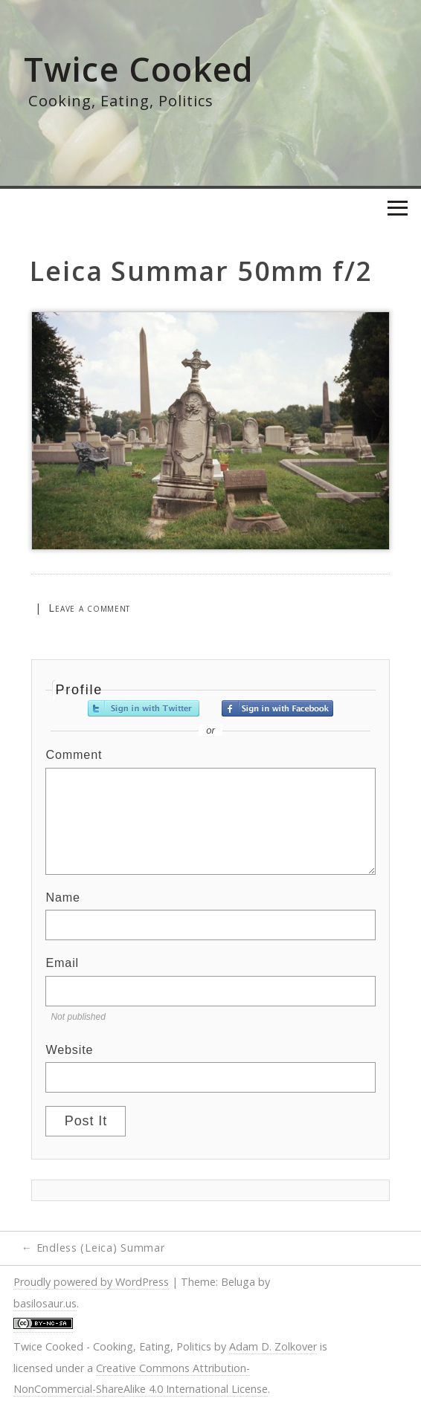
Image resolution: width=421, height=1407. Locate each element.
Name (62, 897)
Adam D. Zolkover (273, 1346)
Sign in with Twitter (143, 708)
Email (62, 962)
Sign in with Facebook (277, 708)
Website (69, 1049)
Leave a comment (89, 608)
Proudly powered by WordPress (91, 1282)
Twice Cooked (139, 68)
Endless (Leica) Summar (93, 1248)
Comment (73, 754)
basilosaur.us (45, 1303)
